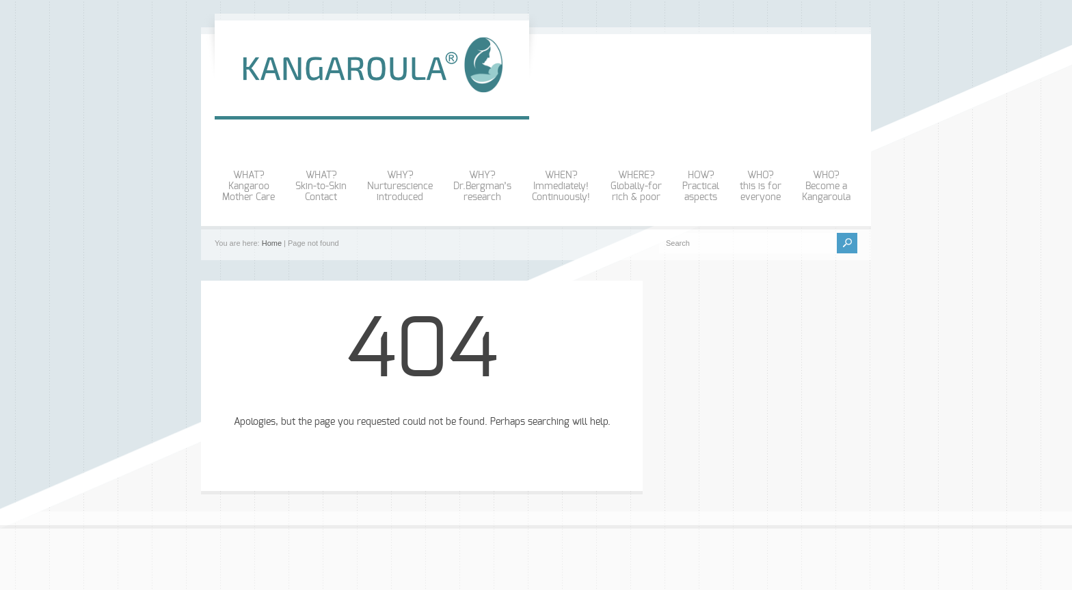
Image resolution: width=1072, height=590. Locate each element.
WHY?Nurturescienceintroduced (400, 186)
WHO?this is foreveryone (760, 186)
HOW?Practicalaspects (700, 186)
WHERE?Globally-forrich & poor (636, 186)
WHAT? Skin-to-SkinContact (321, 186)
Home (272, 243)
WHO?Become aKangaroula (826, 186)
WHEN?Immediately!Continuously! (561, 186)
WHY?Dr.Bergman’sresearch (482, 186)
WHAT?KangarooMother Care (248, 186)
